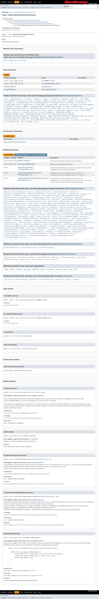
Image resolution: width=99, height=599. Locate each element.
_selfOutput (54, 99)
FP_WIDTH (7, 110)
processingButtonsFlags (68, 118)
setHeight (49, 232)
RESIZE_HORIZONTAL (37, 120)
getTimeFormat (37, 211)
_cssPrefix (27, 99)
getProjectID (81, 207)
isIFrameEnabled (86, 214)
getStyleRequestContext (82, 209)
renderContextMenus (66, 220)
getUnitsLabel (49, 211)
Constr (19, 7)
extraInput (80, 101)
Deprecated (28, 2)
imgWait (69, 110)
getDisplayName (59, 203)
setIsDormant (77, 232)
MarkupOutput (23, 175)
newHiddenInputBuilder (12, 218)
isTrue (54, 216)
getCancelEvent (9, 199)
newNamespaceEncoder (30, 218)
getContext (56, 199)
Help (39, 2)
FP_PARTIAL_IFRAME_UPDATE (73, 106)
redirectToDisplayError (61, 218)
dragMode (70, 101)
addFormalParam (9, 257)
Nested (9, 7)
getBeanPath (68, 197)
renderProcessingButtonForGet (73, 224)
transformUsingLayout (46, 247)
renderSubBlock (63, 230)
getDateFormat (64, 201)
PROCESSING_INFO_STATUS (49, 118)
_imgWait (45, 99)
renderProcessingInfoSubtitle (37, 228)
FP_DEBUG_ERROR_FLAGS (12, 104)
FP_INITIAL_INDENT (21, 106)
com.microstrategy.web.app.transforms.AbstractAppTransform (32, 23)
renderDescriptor (10, 222)
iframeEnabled (59, 110)
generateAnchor (34, 195)
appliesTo (74, 99)
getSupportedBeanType (26, 164)
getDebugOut (75, 201)
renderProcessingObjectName (82, 228)
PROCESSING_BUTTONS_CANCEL (14, 114)
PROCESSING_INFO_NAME (12, 118)
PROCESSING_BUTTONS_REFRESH (63, 114)
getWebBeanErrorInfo (63, 211)
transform (72, 233)
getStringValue (65, 209)
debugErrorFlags (50, 101)
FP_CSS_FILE (69, 103)
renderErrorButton (40, 222)
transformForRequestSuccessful (29, 173)
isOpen (38, 216)
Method (25, 7)
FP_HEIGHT (74, 104)
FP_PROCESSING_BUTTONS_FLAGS (15, 108)
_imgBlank (36, 99)
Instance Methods (22, 155)
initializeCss (37, 213)
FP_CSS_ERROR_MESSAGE (39, 103)
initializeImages (51, 213)
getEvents (32, 257)
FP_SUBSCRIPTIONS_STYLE (51, 83)
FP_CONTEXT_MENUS (22, 103)
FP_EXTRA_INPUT (52, 104)
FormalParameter (10, 86)
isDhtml (25, 214)
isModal (32, 216)
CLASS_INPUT (84, 99)
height (50, 110)
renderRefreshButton (11, 230)
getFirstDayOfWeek (49, 205)
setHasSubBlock (38, 232)
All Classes (4, 5)
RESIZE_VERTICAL (63, 120)
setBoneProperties (11, 232)
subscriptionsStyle (49, 89)
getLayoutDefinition (11, 247)
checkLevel (74, 192)
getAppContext (24, 197)
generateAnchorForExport (50, 195)
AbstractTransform (68, 254)
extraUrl (88, 101)
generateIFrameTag (11, 197)
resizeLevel (75, 120)
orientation (15, 112)
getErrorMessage (73, 203)
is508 (81, 213)
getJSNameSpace (20, 207)
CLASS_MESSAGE (9, 101)
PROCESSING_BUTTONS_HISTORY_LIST (38, 114)
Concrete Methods (39, 155)
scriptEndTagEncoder (11, 122)
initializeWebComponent (68, 213)
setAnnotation (24, 259)
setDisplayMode (25, 232)
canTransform (22, 257)
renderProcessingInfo (57, 226)
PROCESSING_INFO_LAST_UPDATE (82, 116)
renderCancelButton (50, 220)
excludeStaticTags (20, 195)
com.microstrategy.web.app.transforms (22, 12)
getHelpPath (74, 205)
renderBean (8, 220)
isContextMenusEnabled (12, 214)
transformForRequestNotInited (61, 235)
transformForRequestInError (38, 235)
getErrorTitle (9, 205)
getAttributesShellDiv (53, 197)
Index (35, 2)
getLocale (45, 207)
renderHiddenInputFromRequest (60, 222)
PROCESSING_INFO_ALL (38, 116)
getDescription (23, 160)
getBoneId (78, 197)
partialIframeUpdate (46, 112)
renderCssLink (81, 220)
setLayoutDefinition (28, 247)
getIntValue (8, 207)
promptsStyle (47, 86)
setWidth (52, 233)
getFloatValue (63, 205)
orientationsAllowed (29, 112)
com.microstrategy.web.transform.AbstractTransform (23, 20)
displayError (62, 194)
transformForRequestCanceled (15, 235)
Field (14, 7)
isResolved (81, 257)
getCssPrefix (53, 201)
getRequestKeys (23, 209)
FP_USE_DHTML (88, 108)
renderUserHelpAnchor (79, 230)
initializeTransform (25, 167)
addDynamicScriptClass (25, 192)
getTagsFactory (24, 211)
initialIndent (85, 110)
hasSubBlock (77, 211)
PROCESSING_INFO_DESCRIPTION (59, 116)
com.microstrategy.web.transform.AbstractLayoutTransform (28, 22)
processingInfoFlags (11, 120)
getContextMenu (67, 199)
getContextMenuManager (83, 199)
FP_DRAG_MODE (39, 104)
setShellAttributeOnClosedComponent (33, 233)
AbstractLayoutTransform (71, 244)
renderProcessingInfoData (76, 226)
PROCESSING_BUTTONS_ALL (65, 112)
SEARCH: (66, 6)
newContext (84, 216)
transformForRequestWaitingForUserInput (33, 178)
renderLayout (88, 222)
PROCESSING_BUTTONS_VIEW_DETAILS (16, 116)
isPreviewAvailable (68, 257)
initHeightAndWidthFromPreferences (17, 213)
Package (10, 2)
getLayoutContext (33, 207)
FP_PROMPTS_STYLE (48, 80)
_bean (6, 99)
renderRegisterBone (28, 230)
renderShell (51, 230)
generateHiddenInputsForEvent (73, 195)
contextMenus (21, 101)
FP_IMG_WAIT (8, 106)
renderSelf (41, 230)
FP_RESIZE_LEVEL (55, 108)
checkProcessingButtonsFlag (14, 194)
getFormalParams (43, 257)
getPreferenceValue (67, 207)
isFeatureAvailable (54, 214)
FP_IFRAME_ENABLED (86, 104)
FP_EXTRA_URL (64, 104)
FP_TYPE (79, 108)
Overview (4, 2)
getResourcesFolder (38, 209)
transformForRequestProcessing (15, 237)
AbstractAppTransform (16, 36)
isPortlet (46, 216)
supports (47, 259)
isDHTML (6, 112)
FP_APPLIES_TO (9, 103)
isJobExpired (22, 216)
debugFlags (62, 101)
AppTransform (7, 30)
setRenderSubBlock (11, 233)
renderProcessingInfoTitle (60, 228)
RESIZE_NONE (50, 120)
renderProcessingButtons (37, 226)
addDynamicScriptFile (44, 192)
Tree (21, 2)
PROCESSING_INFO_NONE (30, 118)
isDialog (33, 214)
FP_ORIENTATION (35, 106)
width (36, 122)
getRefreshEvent (10, 209)
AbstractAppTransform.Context (15, 60)
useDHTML (29, 122)
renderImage (77, 222)
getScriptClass (52, 209)
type (22, 122)
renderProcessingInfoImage (14, 228)
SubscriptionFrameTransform (14, 142)
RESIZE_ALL (25, 120)
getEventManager (34, 205)
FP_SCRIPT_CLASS (68, 108)
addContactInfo (9, 192)
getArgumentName (38, 197)
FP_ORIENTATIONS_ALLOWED (52, 106)
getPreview (55, 257)
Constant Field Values (11, 305)
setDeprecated (37, 259)
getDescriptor (87, 201)
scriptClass (85, 120)
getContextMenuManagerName (14, 201)
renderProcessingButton (13, 224)
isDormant (41, 214)
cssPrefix (38, 101)
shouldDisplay (62, 233)
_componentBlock (15, 99)
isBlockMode (88, 213)
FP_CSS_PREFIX (81, 103)
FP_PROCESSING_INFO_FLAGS (37, 108)
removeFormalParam (11, 259)
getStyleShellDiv (10, 211)
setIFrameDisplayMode (62, 232)
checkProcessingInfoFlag (36, 194)
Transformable (24, 169)
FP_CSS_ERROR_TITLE (56, 103)
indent (76, 110)
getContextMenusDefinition (36, 201)
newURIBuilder (45, 218)
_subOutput (65, 99)
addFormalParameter (60, 192)
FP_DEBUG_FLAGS (27, 104)
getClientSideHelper (24, 199)
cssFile (30, 101)
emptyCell (7, 195)
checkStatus (51, 194)
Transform (16, 30)
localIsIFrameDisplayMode (68, 216)
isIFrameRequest (10, 216)
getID (82, 205)
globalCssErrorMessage (20, 110)
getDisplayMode (46, 203)
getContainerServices (42, 199)
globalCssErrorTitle (38, 110)
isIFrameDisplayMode (71, 214)
